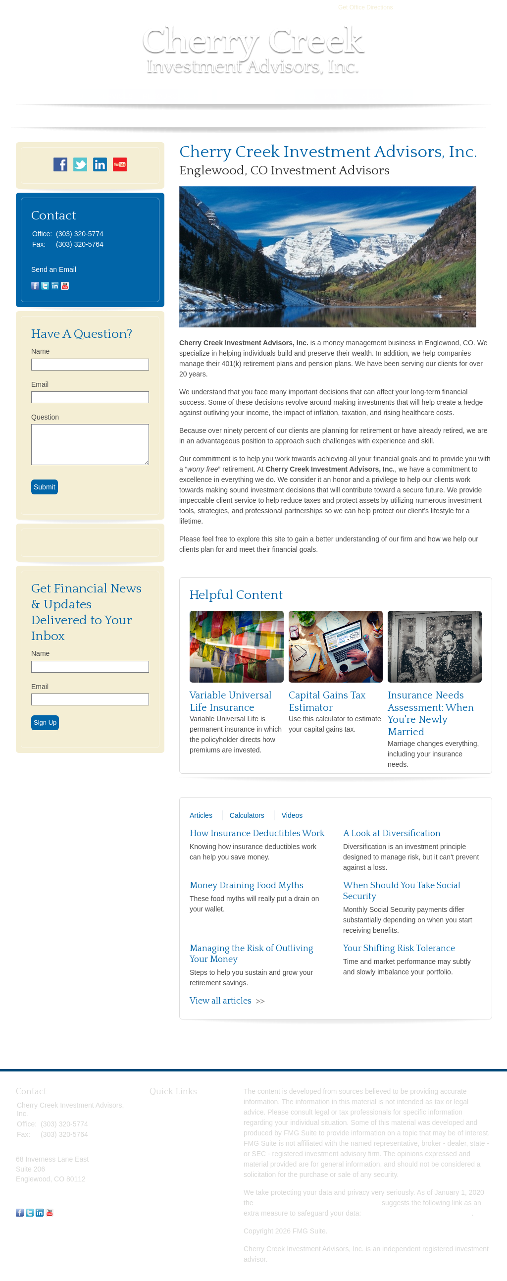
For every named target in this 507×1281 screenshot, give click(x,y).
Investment (166, 1115)
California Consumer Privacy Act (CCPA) (317, 1203)
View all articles (221, 1001)
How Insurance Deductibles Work (257, 834)
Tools (234, 96)
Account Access (395, 96)
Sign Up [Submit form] (45, 722)
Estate (159, 1126)
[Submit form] (44, 487)
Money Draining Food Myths (247, 886)
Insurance (165, 1137)
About (76, 96)
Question (45, 417)
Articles (201, 815)
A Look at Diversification (392, 834)
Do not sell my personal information (417, 1213)
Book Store (460, 96)
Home (43, 96)
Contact (272, 96)
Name (40, 351)
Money (160, 1159)
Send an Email (53, 269)
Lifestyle (162, 1170)
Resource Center (177, 96)
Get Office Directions (365, 7)
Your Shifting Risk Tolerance (399, 949)
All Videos (165, 1192)
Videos (292, 815)
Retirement (166, 1104)
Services (115, 96)
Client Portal (325, 96)
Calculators (247, 815)
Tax (155, 1148)
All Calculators (172, 1203)
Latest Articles (171, 1181)
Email (40, 384)
